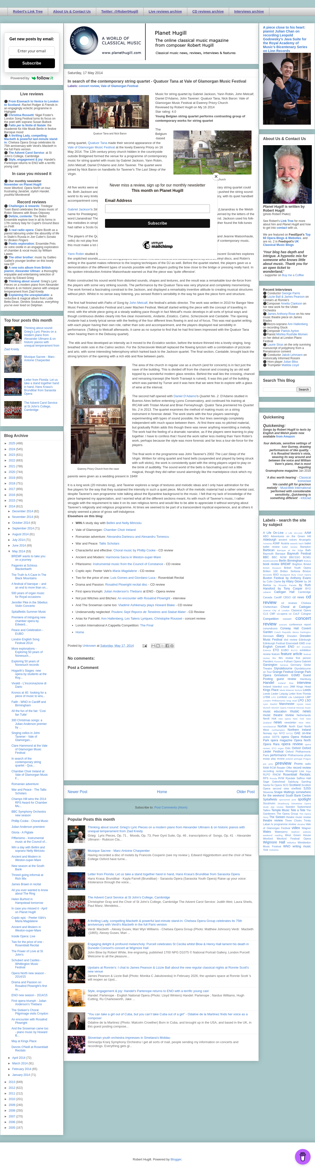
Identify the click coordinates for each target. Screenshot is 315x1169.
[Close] (216, 176)
